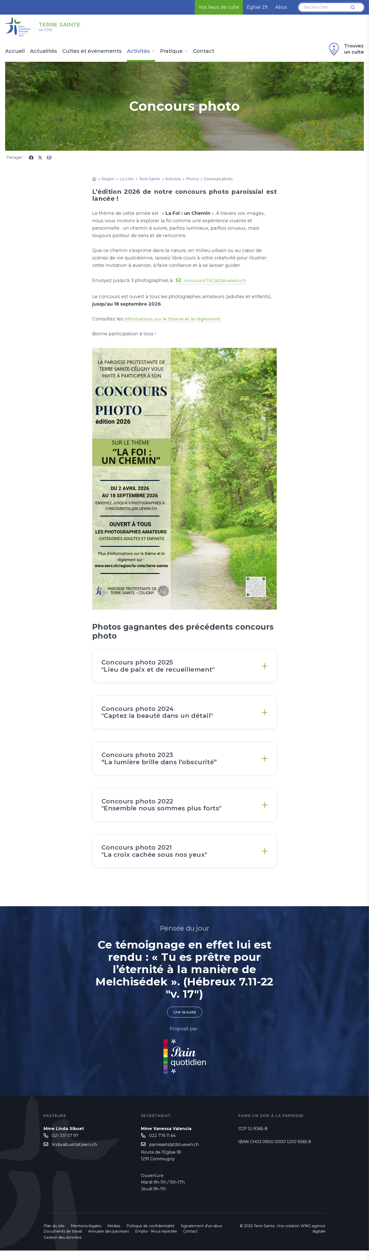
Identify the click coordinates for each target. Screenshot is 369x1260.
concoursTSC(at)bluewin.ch (215, 280)
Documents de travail (63, 1240)
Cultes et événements (92, 51)
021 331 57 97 (65, 1144)
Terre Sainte (67, 24)
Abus (281, 7)
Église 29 (257, 7)
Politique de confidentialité (150, 1235)
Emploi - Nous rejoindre (156, 1240)
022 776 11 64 (162, 1144)
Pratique (171, 51)
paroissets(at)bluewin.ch (174, 1153)
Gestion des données (62, 1247)
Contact (203, 51)
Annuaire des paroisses (108, 1240)
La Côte (49, 31)
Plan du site (54, 1235)
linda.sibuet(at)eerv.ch (74, 1153)
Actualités (43, 51)
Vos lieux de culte (219, 7)
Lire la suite (184, 1021)
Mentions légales (86, 1235)
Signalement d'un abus (201, 1235)
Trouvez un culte (345, 49)
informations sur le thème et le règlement (172, 319)
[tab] (184, 667)
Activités (138, 51)
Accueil (15, 51)
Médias (113, 1235)
